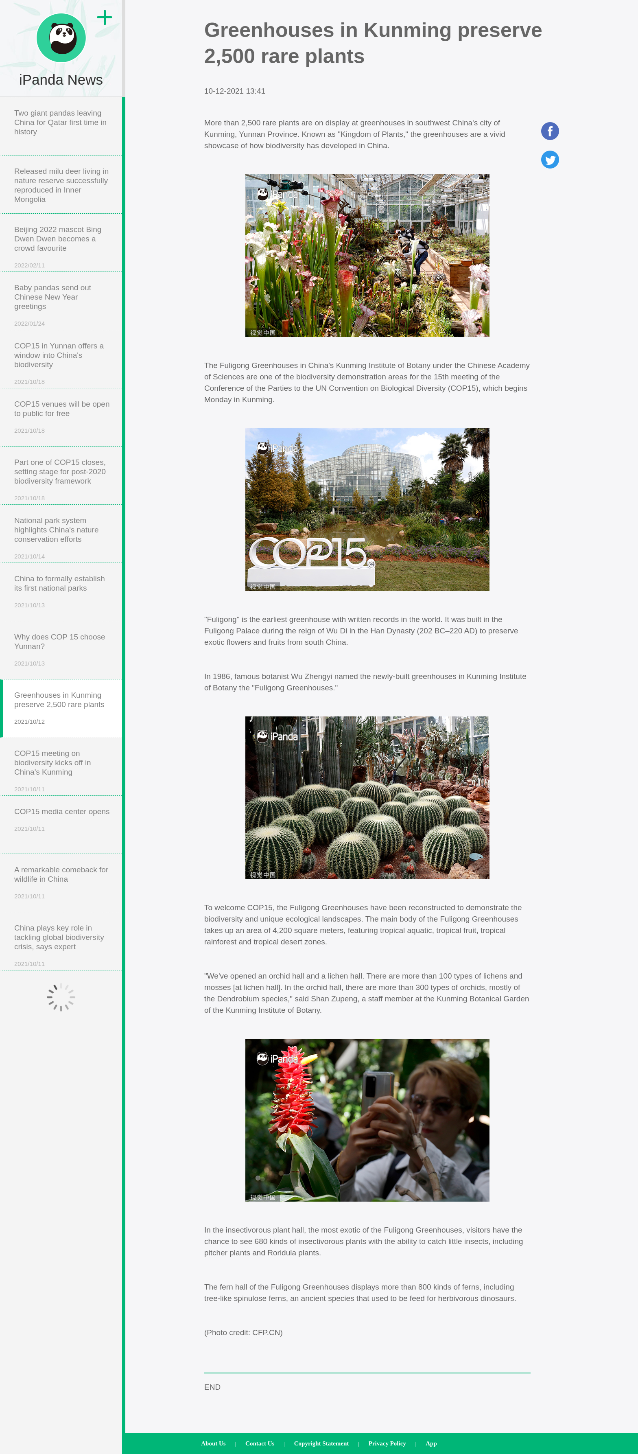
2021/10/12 (29, 721)
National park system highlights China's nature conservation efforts (56, 529)
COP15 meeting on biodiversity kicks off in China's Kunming (52, 762)
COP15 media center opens (61, 811)
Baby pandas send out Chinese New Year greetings (52, 297)
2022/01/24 (29, 323)
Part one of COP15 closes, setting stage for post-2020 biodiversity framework (60, 471)
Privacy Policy (387, 1443)
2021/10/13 (29, 605)
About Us (213, 1443)
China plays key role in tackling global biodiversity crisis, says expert (59, 937)
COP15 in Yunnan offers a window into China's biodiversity (59, 355)
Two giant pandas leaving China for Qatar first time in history (60, 122)
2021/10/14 (29, 556)
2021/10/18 (29, 381)
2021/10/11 (29, 789)
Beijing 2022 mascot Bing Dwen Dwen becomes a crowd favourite (57, 238)
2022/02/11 (29, 265)
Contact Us (259, 1443)
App (431, 1443)
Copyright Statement (321, 1443)
